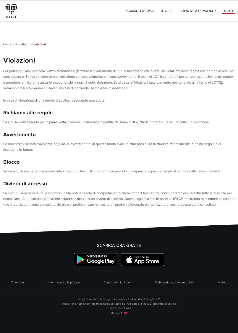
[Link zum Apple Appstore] (142, 260)
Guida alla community (198, 11)
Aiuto (228, 11)
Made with (119, 313)
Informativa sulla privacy (64, 282)
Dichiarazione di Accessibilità (174, 282)
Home (7, 44)
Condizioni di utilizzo (117, 282)
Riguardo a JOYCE (140, 11)
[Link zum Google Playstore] (95, 260)
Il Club (167, 11)
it (16, 44)
